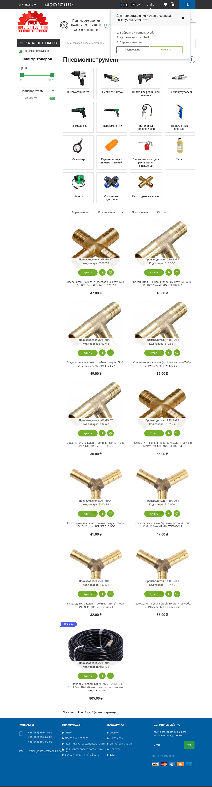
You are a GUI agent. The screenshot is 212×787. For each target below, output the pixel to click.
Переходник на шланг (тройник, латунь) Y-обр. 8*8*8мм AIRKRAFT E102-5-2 (162, 605)
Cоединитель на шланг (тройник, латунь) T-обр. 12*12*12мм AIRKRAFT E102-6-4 (96, 364)
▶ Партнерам (115, 738)
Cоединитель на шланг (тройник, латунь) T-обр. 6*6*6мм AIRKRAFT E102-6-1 (162, 364)
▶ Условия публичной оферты (81, 754)
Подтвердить (132, 49)
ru (133, 4)
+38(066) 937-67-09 (40, 737)
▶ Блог (111, 754)
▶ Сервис (113, 732)
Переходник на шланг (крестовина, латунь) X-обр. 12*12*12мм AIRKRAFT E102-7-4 (162, 444)
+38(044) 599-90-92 (40, 741)
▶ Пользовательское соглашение (83, 749)
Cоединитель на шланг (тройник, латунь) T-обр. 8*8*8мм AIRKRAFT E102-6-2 (96, 444)
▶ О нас (67, 732)
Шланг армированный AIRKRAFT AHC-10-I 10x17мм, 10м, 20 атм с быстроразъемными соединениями (95, 687)
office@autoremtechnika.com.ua (48, 751)
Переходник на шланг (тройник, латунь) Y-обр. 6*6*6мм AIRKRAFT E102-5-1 (95, 605)
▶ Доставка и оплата (75, 738)
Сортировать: (80, 212)
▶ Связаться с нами (119, 743)
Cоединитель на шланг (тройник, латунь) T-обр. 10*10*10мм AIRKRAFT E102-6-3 (162, 283)
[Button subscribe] (189, 745)
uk (138, 4)
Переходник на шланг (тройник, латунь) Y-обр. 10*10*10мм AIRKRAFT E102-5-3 (95, 525)
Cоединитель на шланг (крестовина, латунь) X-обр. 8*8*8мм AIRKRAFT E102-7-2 (96, 283)
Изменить (166, 49)
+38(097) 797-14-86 (57, 4)
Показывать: (139, 212)
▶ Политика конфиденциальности (83, 743)
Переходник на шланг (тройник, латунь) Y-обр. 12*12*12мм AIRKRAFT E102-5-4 (162, 525)
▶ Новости (113, 749)
